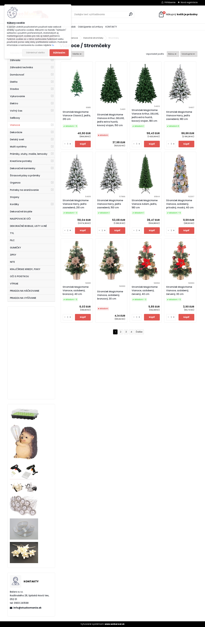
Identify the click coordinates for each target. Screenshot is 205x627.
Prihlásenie (170, 2)
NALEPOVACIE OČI (20, 218)
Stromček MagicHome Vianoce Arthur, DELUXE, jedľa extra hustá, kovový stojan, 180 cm (145, 115)
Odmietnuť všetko (35, 52)
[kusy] (68, 144)
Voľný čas (16, 110)
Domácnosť (17, 74)
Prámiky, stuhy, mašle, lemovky (28, 154)
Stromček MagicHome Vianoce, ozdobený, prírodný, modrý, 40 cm (180, 204)
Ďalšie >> (139, 331)
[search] (130, 14)
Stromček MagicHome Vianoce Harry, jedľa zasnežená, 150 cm (110, 204)
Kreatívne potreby (21, 161)
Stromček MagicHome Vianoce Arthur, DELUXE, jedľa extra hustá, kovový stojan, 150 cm (110, 120)
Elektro (14, 103)
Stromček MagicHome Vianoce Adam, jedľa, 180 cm (145, 204)
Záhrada (15, 60)
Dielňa (13, 82)
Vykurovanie (17, 96)
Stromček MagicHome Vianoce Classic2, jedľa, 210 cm (77, 115)
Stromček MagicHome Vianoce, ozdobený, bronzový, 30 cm (110, 295)
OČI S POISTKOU (19, 276)
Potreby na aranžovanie (24, 190)
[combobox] (173, 54)
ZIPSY (13, 254)
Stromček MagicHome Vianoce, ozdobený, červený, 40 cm (145, 290)
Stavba (14, 89)
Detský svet (17, 139)
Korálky (14, 204)
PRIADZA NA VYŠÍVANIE (23, 298)
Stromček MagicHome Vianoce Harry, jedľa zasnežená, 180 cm (179, 115)
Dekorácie (16, 132)
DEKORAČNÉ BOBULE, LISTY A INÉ (28, 226)
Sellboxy (15, 118)
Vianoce (15, 125)
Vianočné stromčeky (93, 37)
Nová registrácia (189, 2)
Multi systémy (18, 146)
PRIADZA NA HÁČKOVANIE (24, 291)
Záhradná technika (21, 67)
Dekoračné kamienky (22, 168)
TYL (12, 233)
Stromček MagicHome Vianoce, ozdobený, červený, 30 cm (179, 290)
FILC (12, 240)
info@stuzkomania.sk (27, 607)
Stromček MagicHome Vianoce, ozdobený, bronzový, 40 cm (76, 290)
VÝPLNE (14, 283)
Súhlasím (59, 52)
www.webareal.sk (115, 624)
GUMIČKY (15, 247)
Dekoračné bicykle (21, 211)
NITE (12, 262)
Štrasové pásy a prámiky (25, 175)
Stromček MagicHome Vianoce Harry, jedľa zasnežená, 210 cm (76, 204)
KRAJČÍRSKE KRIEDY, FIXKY (25, 269)
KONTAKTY (111, 26)
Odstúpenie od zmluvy (90, 26)
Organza (15, 182)
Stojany (14, 197)
